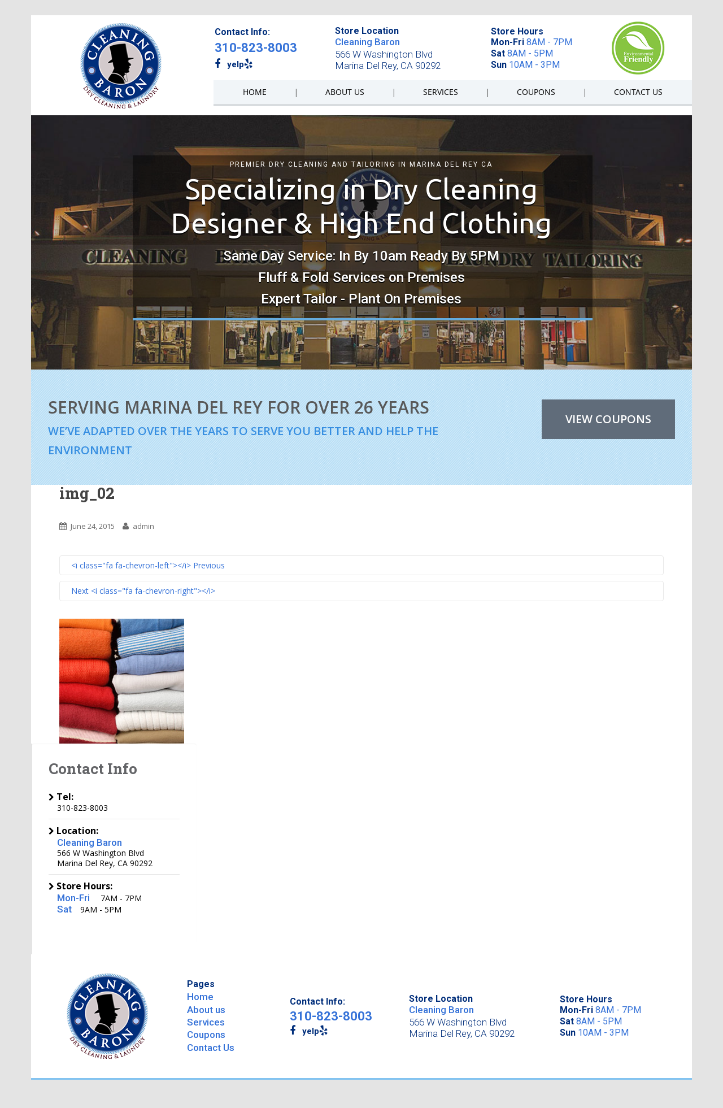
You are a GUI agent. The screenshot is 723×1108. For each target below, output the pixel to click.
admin (143, 526)
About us (206, 1009)
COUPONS (536, 91)
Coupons (206, 1034)
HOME (255, 91)
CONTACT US (638, 91)
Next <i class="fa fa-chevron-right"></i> (143, 590)
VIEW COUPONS (608, 419)
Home (200, 996)
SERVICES (440, 91)
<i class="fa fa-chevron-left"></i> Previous (148, 565)
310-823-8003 (256, 48)
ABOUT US (344, 91)
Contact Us (210, 1047)
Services (206, 1022)
